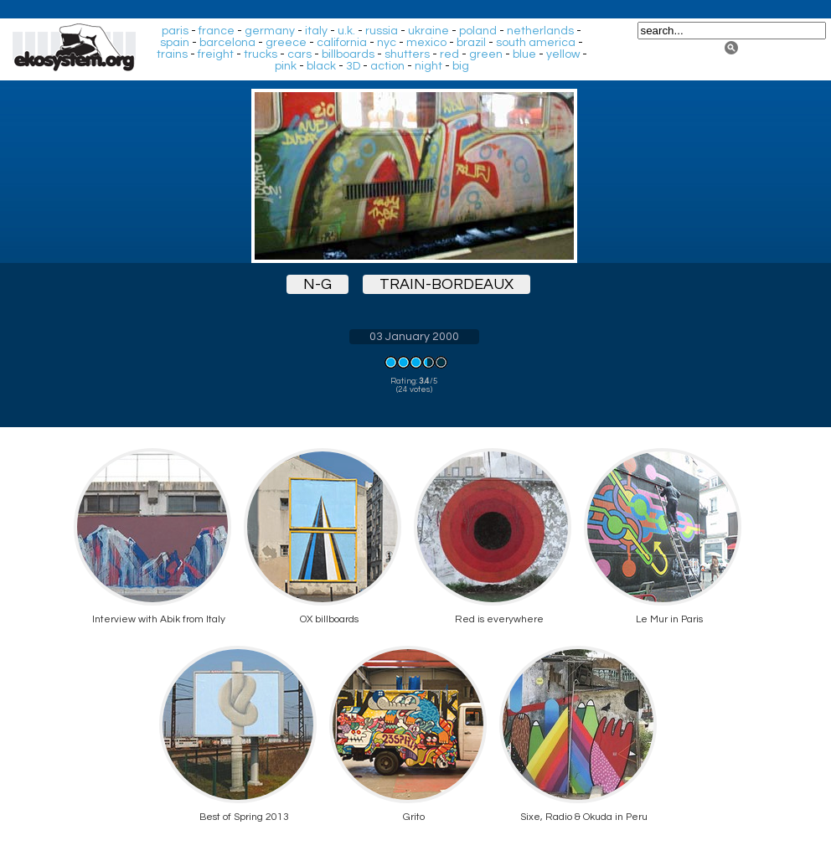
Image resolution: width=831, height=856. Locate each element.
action (387, 66)
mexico (426, 43)
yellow (563, 54)
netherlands (540, 31)
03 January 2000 (414, 337)
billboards (348, 54)
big (460, 66)
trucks (260, 54)
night (428, 66)
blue (524, 54)
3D (353, 66)
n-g (317, 284)
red (449, 54)
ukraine (428, 31)
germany (270, 31)
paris (175, 31)
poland (478, 31)
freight (216, 54)
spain (174, 43)
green (486, 54)
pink (286, 66)
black (321, 66)
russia (381, 31)
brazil (471, 43)
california (342, 43)
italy (316, 31)
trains (172, 54)
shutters (407, 54)
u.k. (346, 31)
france (217, 31)
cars (299, 54)
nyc (386, 43)
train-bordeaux (446, 284)
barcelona (227, 43)
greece (286, 43)
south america (536, 43)
